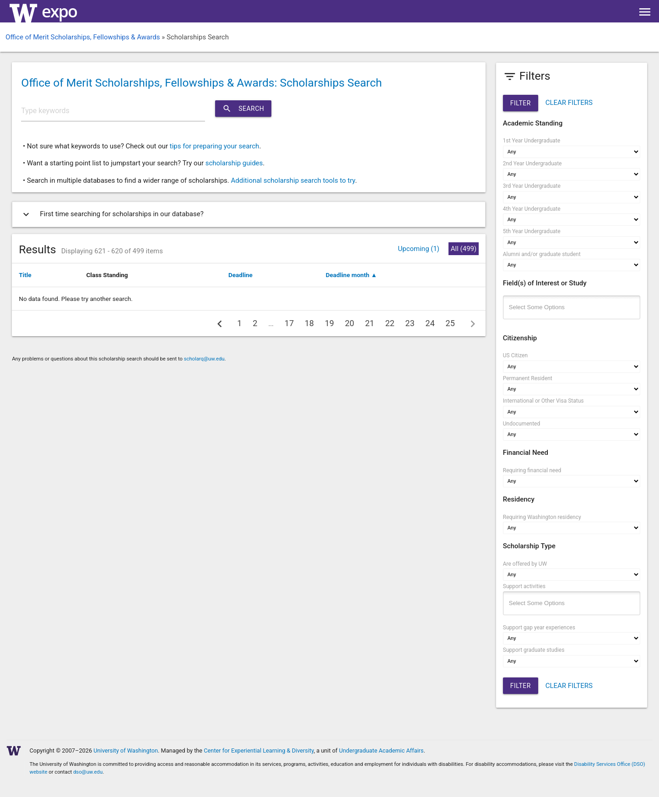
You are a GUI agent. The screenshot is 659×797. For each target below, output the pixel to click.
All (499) (463, 249)
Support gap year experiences (539, 627)
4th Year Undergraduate (532, 209)
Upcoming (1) (418, 249)
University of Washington (125, 750)
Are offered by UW (525, 564)
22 (389, 323)
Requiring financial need (532, 470)
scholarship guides (234, 163)
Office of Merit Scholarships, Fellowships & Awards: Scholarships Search (201, 82)
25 (450, 323)
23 (410, 323)
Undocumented (521, 423)
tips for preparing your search (214, 146)
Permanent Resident (527, 378)
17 (289, 323)
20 (349, 323)
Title (25, 274)
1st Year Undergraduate (531, 140)
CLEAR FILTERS (569, 102)
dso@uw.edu (88, 772)
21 (369, 323)
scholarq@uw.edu (204, 359)
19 (329, 323)
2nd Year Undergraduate (532, 163)
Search (243, 108)
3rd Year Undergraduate (532, 186)
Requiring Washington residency (542, 517)
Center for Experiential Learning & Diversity (258, 750)
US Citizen (515, 355)
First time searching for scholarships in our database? (111, 214)
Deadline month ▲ (351, 274)
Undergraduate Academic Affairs (381, 750)
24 (430, 323)
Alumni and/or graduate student (542, 254)
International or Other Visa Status (543, 401)
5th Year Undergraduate (532, 231)
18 (309, 323)
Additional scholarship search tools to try (293, 180)
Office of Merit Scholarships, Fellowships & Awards (82, 37)
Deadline (240, 274)
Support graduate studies (534, 650)
